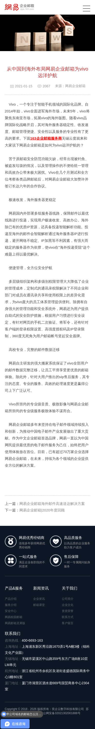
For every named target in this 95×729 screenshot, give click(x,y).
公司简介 (67, 599)
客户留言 (67, 623)
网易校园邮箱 (13, 617)
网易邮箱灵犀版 (15, 623)
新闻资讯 (41, 588)
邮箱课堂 (39, 605)
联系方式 (67, 617)
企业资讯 (39, 599)
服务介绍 (10, 605)
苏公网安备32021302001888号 (58, 713)
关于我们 (69, 588)
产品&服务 (14, 588)
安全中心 (10, 611)
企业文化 (67, 605)
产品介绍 (10, 599)
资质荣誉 (67, 611)
